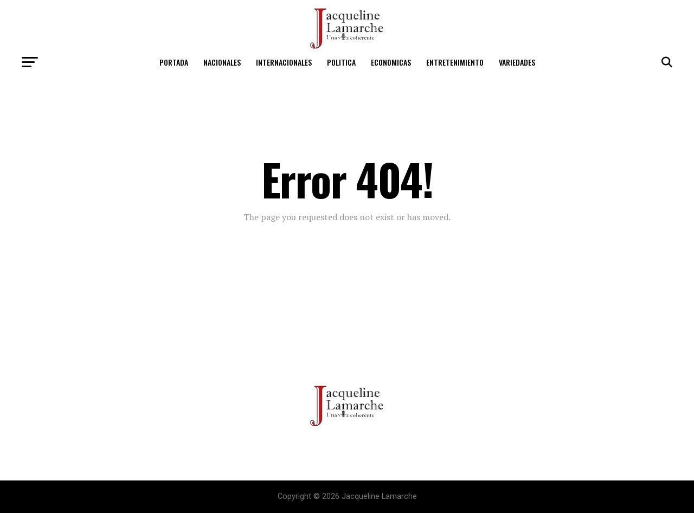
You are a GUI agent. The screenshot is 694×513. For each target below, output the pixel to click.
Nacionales (222, 62)
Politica (341, 62)
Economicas (391, 62)
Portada (173, 62)
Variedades (517, 62)
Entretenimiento (455, 62)
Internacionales (284, 62)
